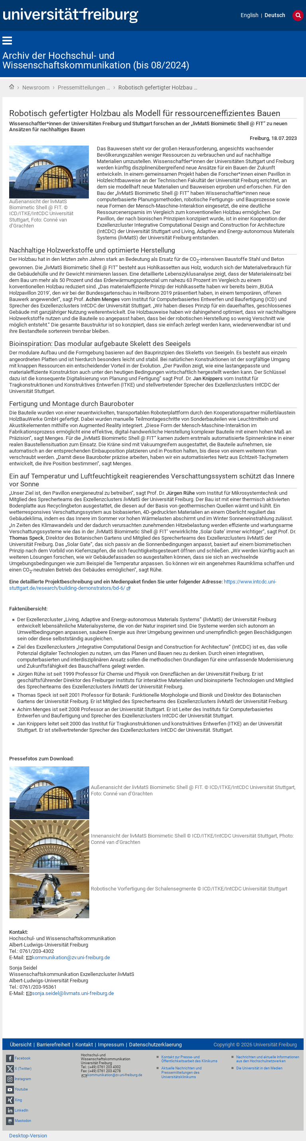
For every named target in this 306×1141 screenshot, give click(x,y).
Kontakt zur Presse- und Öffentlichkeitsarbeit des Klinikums (189, 1059)
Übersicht (20, 1045)
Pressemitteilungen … (84, 87)
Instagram (23, 1079)
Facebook (23, 1058)
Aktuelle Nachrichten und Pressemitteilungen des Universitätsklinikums (181, 1072)
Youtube (21, 1089)
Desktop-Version (28, 1136)
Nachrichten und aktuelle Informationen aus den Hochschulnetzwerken (267, 1059)
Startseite (11, 86)
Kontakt (84, 1045)
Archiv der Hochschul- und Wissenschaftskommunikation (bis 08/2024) (95, 60)
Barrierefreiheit (53, 1045)
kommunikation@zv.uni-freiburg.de (71, 957)
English (250, 15)
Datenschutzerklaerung (155, 1045)
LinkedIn (21, 1110)
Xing (18, 1100)
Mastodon (23, 1121)
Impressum (111, 1045)
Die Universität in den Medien (259, 1068)
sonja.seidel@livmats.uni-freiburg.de (73, 993)
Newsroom (35, 87)
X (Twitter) (23, 1069)
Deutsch (275, 15)
